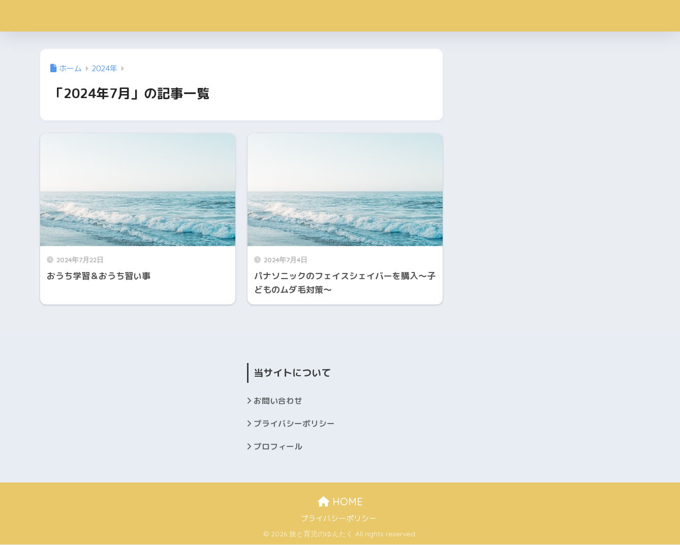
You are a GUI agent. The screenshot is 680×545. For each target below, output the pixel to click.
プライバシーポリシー (294, 424)
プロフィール (278, 446)
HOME (340, 502)
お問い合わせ (278, 400)
